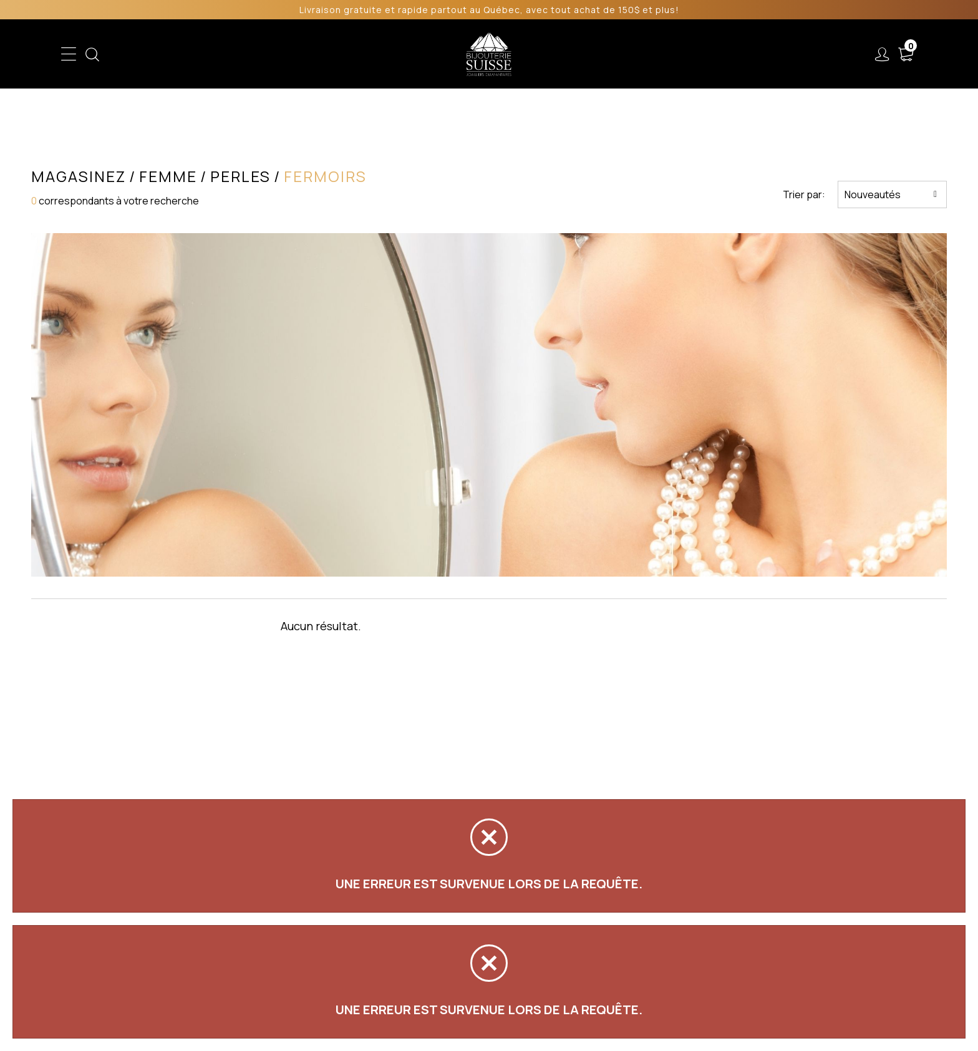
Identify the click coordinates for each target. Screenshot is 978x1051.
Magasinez (78, 176)
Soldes (421, 54)
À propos (700, 54)
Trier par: (804, 194)
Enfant (266, 54)
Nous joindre (777, 54)
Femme (316, 54)
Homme (369, 54)
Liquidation (565, 54)
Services (632, 54)
